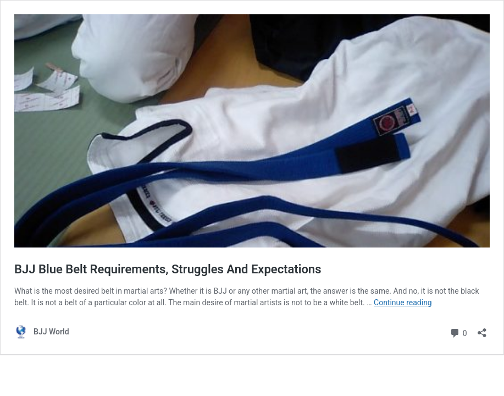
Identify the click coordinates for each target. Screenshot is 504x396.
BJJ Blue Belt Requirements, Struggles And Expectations (167, 269)
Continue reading (403, 302)
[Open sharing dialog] (482, 329)
